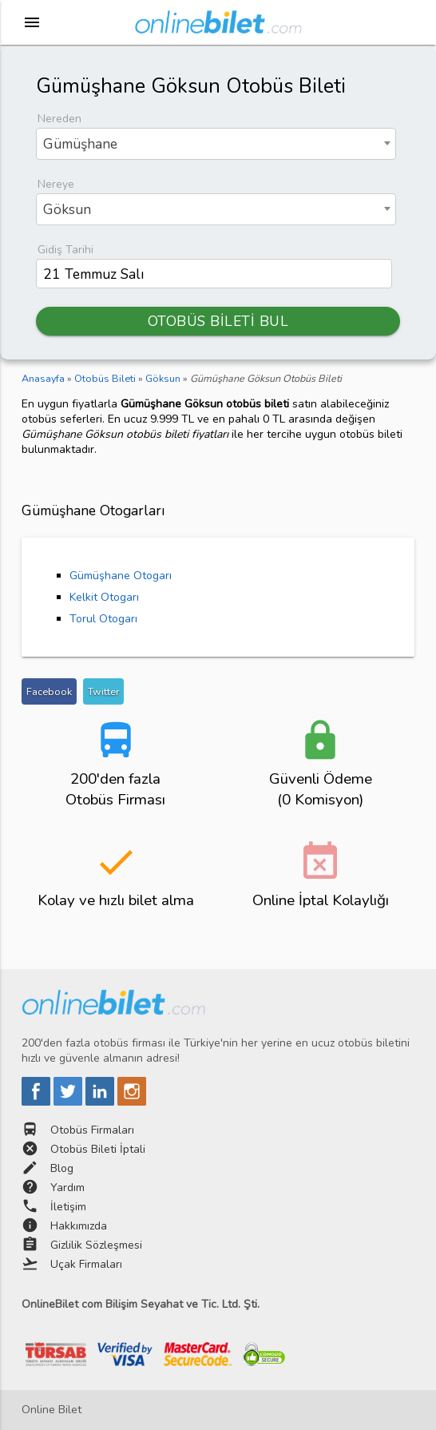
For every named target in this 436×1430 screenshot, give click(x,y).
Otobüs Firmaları (92, 1130)
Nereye (56, 184)
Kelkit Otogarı (104, 597)
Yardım (67, 1187)
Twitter (103, 691)
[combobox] (216, 144)
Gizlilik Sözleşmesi (96, 1245)
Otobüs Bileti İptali (97, 1149)
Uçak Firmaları (86, 1264)
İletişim (68, 1206)
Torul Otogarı (103, 618)
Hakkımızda (78, 1225)
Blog (61, 1168)
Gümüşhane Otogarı (120, 575)
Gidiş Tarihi (65, 249)
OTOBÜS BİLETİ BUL (218, 321)
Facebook (49, 691)
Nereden (59, 118)
